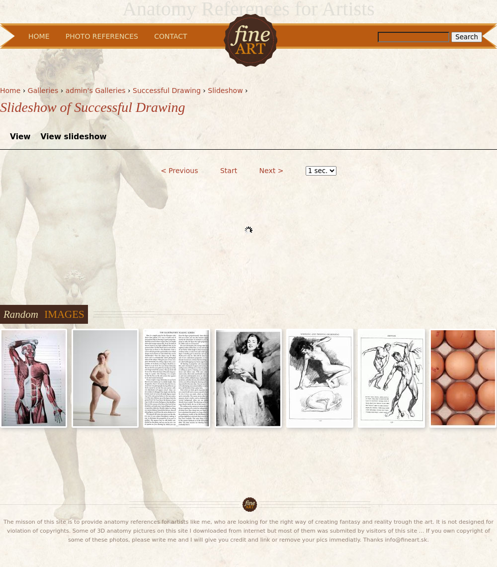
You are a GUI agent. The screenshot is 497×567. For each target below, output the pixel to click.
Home (10, 90)
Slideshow (225, 90)
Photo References (102, 36)
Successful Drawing (167, 90)
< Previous (179, 171)
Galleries (43, 90)
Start (228, 171)
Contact (170, 36)
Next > (271, 171)
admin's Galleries (96, 90)
